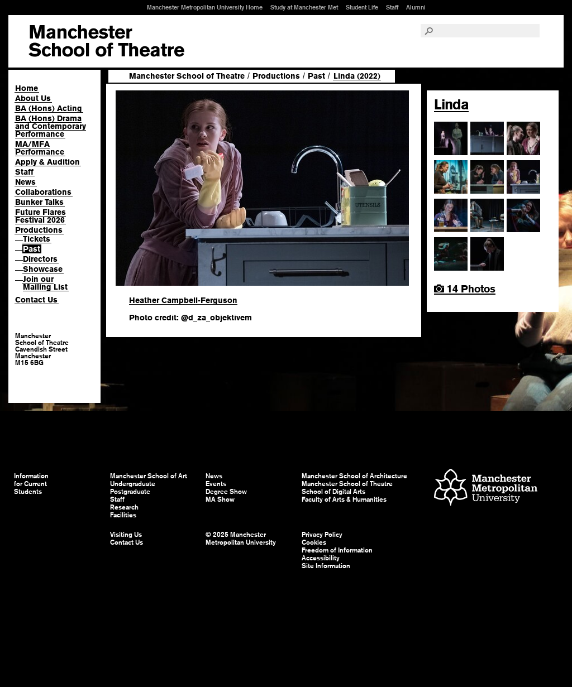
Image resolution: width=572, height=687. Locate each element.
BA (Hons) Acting (48, 108)
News (25, 181)
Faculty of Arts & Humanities (344, 499)
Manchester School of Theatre (187, 75)
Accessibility (321, 558)
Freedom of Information (337, 550)
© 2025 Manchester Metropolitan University (241, 538)
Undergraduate (132, 484)
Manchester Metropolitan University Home (205, 7)
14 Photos (464, 289)
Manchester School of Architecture (354, 476)
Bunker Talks (39, 202)
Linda (451, 104)
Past (31, 248)
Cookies (314, 542)
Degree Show (226, 492)
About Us (33, 98)
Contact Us (36, 299)
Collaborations (43, 192)
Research (124, 507)
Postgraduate (130, 492)
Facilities (123, 515)
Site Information (326, 566)
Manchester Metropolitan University (485, 488)
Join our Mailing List (45, 283)
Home (26, 88)
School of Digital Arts (333, 492)
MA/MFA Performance (39, 148)
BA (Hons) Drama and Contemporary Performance (50, 126)
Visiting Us (126, 535)
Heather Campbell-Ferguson (183, 300)
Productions (39, 229)
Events (216, 484)
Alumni (416, 7)
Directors (40, 258)
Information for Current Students (31, 484)
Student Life (362, 7)
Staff (392, 7)
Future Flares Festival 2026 (40, 216)
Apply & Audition (47, 161)
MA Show (220, 499)
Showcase (43, 269)
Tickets (36, 238)
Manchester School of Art (106, 41)
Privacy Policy (322, 535)
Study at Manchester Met (304, 7)
